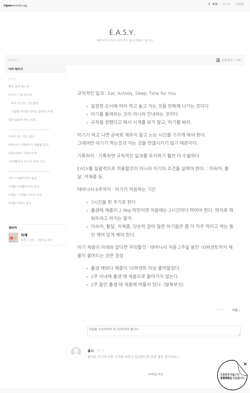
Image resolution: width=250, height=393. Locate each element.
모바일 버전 (155, 374)
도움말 (240, 4)
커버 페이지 (15, 69)
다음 (235, 310)
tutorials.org (15, 5)
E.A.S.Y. (124, 32)
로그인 (227, 4)
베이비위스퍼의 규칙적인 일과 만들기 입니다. (125, 40)
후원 (215, 4)
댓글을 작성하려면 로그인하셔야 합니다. (164, 330)
